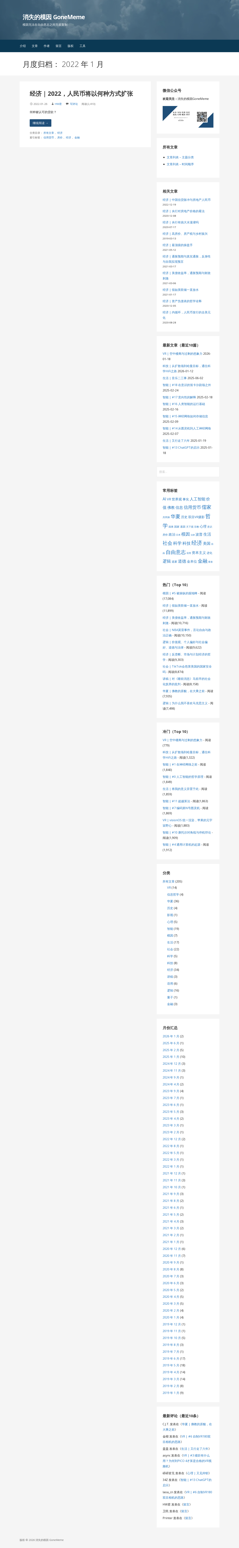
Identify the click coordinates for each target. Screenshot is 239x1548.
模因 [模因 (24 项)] (185, 534)
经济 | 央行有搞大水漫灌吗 (181, 222)
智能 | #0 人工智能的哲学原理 (183, 777)
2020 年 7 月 (171, 1276)
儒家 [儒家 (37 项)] (206, 507)
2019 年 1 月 (171, 1393)
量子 (170, 997)
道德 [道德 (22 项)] (182, 561)
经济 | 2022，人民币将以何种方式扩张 (81, 93)
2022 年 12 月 (172, 1139)
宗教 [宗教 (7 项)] (196, 526)
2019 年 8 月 (171, 1345)
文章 (35, 46)
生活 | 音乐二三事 (175, 378)
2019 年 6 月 (171, 1358)
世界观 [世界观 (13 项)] (177, 499)
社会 (170, 949)
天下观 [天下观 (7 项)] (189, 526)
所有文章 (49, 133)
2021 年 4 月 (171, 1221)
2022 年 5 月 (171, 1153)
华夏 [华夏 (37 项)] (175, 516)
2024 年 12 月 (172, 1064)
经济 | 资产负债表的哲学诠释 (182, 301)
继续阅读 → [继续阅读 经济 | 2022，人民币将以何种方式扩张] (40, 123)
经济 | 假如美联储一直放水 (181, 290)
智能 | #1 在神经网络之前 (180, 764)
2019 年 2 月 (171, 1386)
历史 (170, 908)
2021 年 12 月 (172, 1173)
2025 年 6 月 (171, 1043)
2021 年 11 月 (172, 1180)
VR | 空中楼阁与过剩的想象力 (182, 354)
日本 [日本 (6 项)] (178, 534)
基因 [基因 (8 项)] (182, 526)
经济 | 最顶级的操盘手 (178, 245)
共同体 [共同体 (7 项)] (166, 517)
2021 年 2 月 (171, 1235)
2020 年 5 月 (171, 1290)
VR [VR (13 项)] (169, 499)
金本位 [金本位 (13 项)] (192, 561)
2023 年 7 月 (171, 1098)
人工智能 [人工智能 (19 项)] (197, 499)
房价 (60, 137)
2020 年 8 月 (171, 1269)
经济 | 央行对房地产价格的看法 (184, 211)
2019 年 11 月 (172, 1331)
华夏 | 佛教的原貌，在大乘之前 (184, 691)
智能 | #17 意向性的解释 (179, 397)
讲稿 (170, 977)
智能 (170, 929)
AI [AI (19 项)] (164, 499)
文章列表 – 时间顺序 (180, 164)
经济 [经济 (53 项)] (196, 542)
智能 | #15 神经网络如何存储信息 (185, 416)
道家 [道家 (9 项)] (174, 561)
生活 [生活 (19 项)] (207, 534)
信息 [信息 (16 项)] (179, 507)
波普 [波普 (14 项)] (199, 534)
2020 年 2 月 (171, 1310)
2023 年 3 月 (171, 1125)
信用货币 (49, 137)
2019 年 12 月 (172, 1324)
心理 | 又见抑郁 (197, 1473)
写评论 (74, 104)
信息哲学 (173, 894)
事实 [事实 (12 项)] (186, 499)
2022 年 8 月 (171, 1146)
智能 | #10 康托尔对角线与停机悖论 (187, 832)
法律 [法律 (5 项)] (193, 535)
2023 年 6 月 (171, 1105)
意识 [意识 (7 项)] (209, 526)
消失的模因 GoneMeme (54, 17)
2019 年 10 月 (172, 1338)
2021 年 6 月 (171, 1208)
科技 (170, 963)
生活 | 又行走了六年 (176, 441)
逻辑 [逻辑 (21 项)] (167, 561)
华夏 (170, 901)
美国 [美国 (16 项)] (206, 543)
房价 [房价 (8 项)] (165, 534)
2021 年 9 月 (171, 1194)
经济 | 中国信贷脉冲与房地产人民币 (187, 200)
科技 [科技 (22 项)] (186, 543)
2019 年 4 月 (171, 1372)
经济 (60, 133)
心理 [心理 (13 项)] (203, 526)
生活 (170, 942)
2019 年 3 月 (171, 1379)
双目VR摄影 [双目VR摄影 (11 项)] (196, 517)
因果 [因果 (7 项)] (171, 526)
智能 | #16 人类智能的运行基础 (184, 404)
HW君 (58, 104)
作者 (47, 46)
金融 (77, 137)
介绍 (23, 46)
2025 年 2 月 (171, 1050)
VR (169, 888)
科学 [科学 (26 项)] (177, 543)
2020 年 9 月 (171, 1262)
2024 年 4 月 (171, 1084)
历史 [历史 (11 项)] (184, 517)
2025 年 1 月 (171, 1057)
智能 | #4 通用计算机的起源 (181, 844)
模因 (170, 935)
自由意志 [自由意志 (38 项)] (176, 552)
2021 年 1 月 (171, 1242)
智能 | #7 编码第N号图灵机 (181, 808)
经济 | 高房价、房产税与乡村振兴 (185, 234)
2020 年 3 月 (171, 1304)
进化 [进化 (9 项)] (209, 553)
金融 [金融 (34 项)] (202, 561)
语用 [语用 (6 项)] (189, 553)
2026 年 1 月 (171, 1036)
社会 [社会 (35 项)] (167, 543)
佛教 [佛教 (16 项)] (171, 507)
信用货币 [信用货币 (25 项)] (192, 507)
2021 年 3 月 (171, 1228)
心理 (170, 922)
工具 (83, 46)
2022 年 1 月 (171, 1166)
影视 (170, 915)
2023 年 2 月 (171, 1132)
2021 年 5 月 (171, 1214)
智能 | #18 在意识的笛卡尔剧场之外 (187, 385)
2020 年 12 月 (172, 1249)
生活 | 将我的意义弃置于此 (181, 789)
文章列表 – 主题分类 (180, 157)
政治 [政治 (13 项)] (172, 534)
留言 (59, 46)
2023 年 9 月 (171, 1091)
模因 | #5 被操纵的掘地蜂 (180, 593)
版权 (71, 46)
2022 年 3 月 (171, 1160)
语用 (170, 983)
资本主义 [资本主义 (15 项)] (199, 552)
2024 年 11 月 (172, 1070)
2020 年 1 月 (171, 1317)
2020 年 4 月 (171, 1297)
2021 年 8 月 (171, 1201)
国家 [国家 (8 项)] (176, 526)
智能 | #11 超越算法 (176, 801)
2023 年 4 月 (171, 1119)
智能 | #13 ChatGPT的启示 (181, 447)
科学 (170, 956)
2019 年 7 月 (171, 1352)
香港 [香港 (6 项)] (210, 561)
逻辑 (170, 990)
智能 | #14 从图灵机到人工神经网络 (187, 428)
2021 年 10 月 (172, 1187)
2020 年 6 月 (171, 1283)
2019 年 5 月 (171, 1365)
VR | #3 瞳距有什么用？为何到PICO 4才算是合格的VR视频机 (187, 1460)
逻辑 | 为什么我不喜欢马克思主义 (185, 703)
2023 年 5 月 (171, 1112)
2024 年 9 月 (171, 1077)
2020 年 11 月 (172, 1256)
